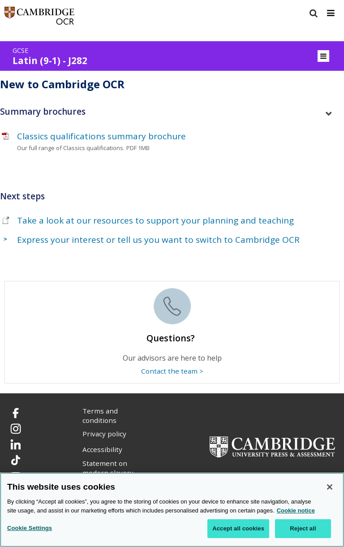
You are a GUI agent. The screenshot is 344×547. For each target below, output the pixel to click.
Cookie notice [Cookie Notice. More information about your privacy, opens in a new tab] (296, 510)
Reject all (303, 528)
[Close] (330, 487)
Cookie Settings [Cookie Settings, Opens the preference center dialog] (29, 528)
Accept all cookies (238, 528)
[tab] (172, 111)
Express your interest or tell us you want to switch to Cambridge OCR (158, 240)
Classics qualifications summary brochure (101, 136)
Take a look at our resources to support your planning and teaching (155, 220)
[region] (172, 510)
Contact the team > (172, 370)
